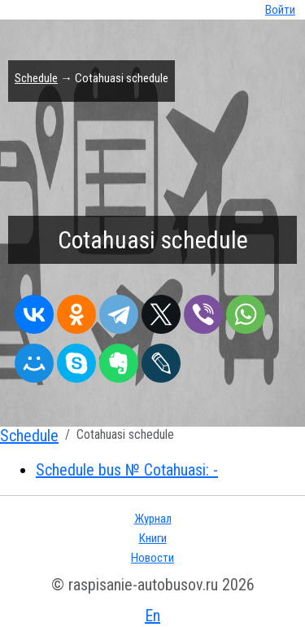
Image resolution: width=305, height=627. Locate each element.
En (152, 615)
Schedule (36, 78)
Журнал (153, 518)
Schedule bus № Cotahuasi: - (127, 470)
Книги (153, 538)
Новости (152, 557)
